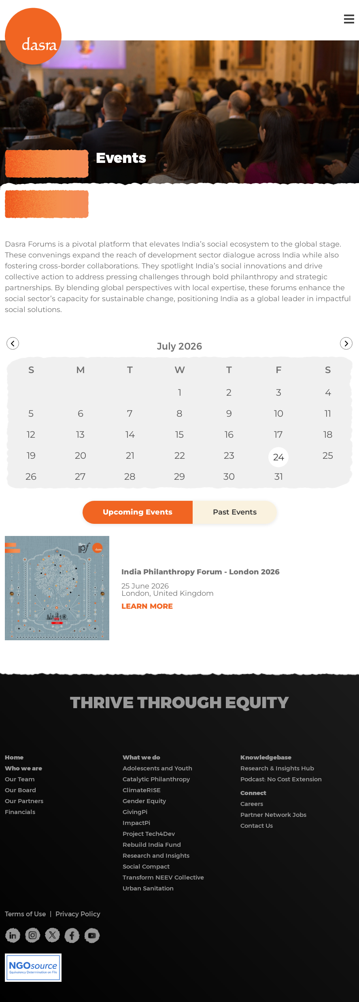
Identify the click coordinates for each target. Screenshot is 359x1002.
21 (130, 455)
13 (80, 434)
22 (179, 455)
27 (80, 476)
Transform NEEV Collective (163, 877)
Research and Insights (156, 855)
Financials (20, 812)
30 (229, 476)
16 (229, 434)
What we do (141, 757)
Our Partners (24, 801)
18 (328, 434)
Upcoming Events (137, 512)
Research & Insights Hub (277, 768)
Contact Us (256, 825)
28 (130, 476)
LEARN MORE (147, 606)
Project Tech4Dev (149, 833)
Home (14, 757)
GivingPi (135, 812)
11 (328, 413)
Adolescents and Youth (157, 768)
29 (179, 476)
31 (278, 476)
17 (278, 434)
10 (278, 413)
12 (31, 434)
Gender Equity (144, 801)
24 (278, 457)
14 (130, 434)
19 (31, 455)
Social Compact (146, 866)
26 (30, 476)
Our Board (20, 790)
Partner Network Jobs (273, 814)
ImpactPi (136, 823)
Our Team (20, 779)
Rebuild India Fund (152, 844)
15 (179, 434)
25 (328, 455)
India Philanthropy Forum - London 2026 (200, 571)
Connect (253, 793)
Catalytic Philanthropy (156, 779)
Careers (251, 804)
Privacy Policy (77, 914)
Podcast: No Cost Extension (281, 779)
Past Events (235, 512)
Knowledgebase (265, 757)
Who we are (23, 768)
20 (80, 455)
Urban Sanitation (148, 888)
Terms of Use (25, 914)
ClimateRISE (142, 790)
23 (229, 455)
